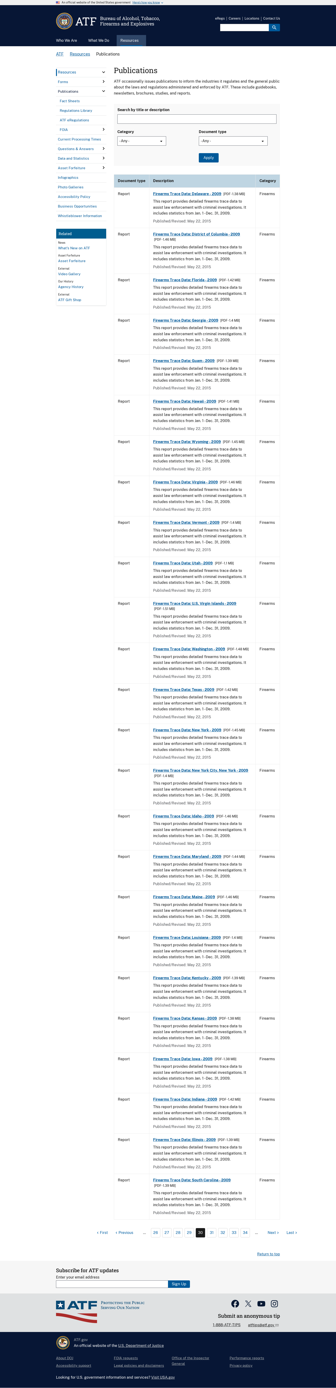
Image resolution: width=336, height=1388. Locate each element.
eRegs (220, 18)
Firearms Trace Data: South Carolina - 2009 (192, 1180)
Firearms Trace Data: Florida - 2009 (185, 280)
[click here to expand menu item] (103, 72)
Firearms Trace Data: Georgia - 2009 (185, 320)
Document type (212, 132)
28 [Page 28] (178, 1232)
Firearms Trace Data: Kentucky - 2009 (187, 978)
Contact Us (271, 18)
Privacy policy (241, 1365)
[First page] (102, 1232)
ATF (60, 54)
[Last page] (292, 1232)
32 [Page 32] (222, 1232)
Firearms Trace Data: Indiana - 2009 (185, 1099)
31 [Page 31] (212, 1232)
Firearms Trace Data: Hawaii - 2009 (184, 401)
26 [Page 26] (155, 1232)
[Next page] (274, 1232)
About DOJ (64, 1358)
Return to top (268, 1254)
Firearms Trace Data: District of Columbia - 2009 (196, 234)
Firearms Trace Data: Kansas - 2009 (185, 1018)
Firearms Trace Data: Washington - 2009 (189, 649)
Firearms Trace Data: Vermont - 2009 (186, 522)
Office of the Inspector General (190, 1361)
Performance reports (247, 1358)
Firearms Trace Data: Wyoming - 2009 (187, 442)
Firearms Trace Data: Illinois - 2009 (184, 1140)
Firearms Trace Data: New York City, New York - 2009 (200, 770)
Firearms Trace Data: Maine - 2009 (184, 897)
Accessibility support (73, 1365)
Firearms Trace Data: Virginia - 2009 (185, 482)
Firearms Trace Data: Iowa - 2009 (183, 1059)
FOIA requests (126, 1358)
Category (125, 132)
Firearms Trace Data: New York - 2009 (187, 730)
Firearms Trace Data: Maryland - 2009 (187, 856)
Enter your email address (77, 1277)
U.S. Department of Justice (141, 1345)
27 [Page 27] (166, 1232)
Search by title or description (143, 110)
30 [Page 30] (200, 1232)
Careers (235, 18)
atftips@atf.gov (261, 1325)
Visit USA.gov (163, 1377)
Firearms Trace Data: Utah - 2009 (183, 563)
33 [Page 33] (234, 1232)
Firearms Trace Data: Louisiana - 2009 (187, 937)
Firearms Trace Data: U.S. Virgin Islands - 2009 (194, 603)
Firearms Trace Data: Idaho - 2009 (183, 816)
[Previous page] (123, 1232)
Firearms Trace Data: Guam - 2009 (184, 361)
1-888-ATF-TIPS (227, 1325)
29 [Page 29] (189, 1232)
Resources (80, 54)
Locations (252, 18)
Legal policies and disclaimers (139, 1365)
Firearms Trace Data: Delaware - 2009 (187, 194)
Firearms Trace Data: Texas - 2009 (183, 689)
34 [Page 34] (245, 1232)
